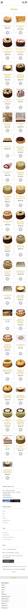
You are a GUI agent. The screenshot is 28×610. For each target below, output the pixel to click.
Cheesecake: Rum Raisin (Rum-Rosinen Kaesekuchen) (7, 76)
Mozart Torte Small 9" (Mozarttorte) (7, 272)
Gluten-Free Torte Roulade (7, 172)
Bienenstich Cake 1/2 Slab (20, 26)
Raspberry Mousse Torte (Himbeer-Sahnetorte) (20, 321)
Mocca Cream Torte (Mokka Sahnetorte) (20, 222)
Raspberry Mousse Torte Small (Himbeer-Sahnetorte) (7, 346)
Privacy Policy (6, 535)
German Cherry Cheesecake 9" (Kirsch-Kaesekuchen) (20, 148)
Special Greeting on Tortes (20, 345)
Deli (3, 515)
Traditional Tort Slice (7, 446)
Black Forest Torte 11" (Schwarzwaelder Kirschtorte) (7, 50)
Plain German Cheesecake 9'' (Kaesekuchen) (20, 296)
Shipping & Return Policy (8, 537)
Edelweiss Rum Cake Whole (7, 124)
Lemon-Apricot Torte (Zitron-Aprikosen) (20, 173)
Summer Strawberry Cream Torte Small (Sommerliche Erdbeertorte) (20, 422)
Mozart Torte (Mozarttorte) (20, 246)
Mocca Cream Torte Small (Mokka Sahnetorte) (7, 247)
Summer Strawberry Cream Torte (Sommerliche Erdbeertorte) (7, 422)
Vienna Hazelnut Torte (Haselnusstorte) (20, 447)
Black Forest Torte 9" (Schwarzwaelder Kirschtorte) (20, 50)
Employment (5, 532)
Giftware (5, 518)
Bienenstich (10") (7, 25)
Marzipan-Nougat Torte (7, 222)
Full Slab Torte (7, 146)
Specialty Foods (6, 520)
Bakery (4, 511)
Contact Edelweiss (7, 497)
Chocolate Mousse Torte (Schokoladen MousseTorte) (20, 76)
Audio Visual (5, 522)
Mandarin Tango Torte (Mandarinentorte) (21, 197)
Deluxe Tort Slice (20, 99)
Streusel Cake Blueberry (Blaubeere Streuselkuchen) (20, 371)
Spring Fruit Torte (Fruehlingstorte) (7, 370)
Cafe (4, 513)
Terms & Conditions (7, 539)
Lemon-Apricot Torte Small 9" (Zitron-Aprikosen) (7, 197)
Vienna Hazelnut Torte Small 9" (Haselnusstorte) (7, 471)
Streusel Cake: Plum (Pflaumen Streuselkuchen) (20, 396)
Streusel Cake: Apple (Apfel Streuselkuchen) (7, 396)
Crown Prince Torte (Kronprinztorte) (7, 100)
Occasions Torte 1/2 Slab (7, 295)
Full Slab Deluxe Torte (20, 124)
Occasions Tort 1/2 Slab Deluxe (20, 271)
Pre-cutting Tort (7, 319)
